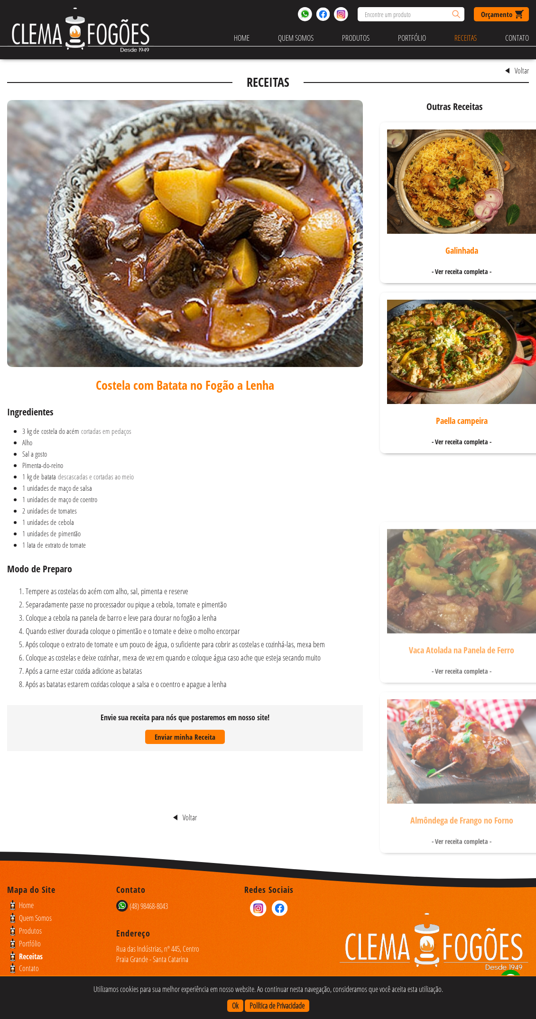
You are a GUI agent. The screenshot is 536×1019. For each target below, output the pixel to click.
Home (242, 38)
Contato (517, 38)
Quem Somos (296, 38)
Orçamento (496, 14)
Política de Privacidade (277, 1006)
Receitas (465, 38)
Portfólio (412, 38)
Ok (235, 1006)
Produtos (356, 38)
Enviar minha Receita (185, 737)
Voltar (522, 70)
